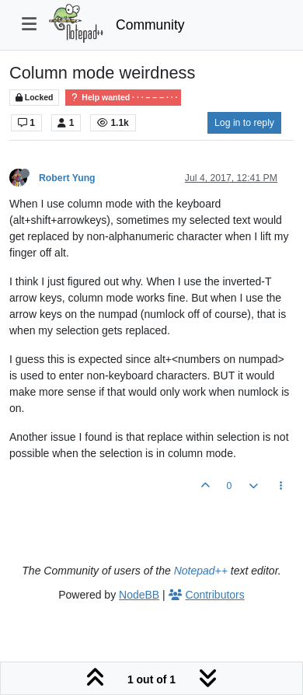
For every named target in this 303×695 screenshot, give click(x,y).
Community (150, 25)
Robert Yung (67, 178)
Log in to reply (244, 122)
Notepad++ (201, 570)
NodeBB (139, 594)
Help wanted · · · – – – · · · (123, 98)
